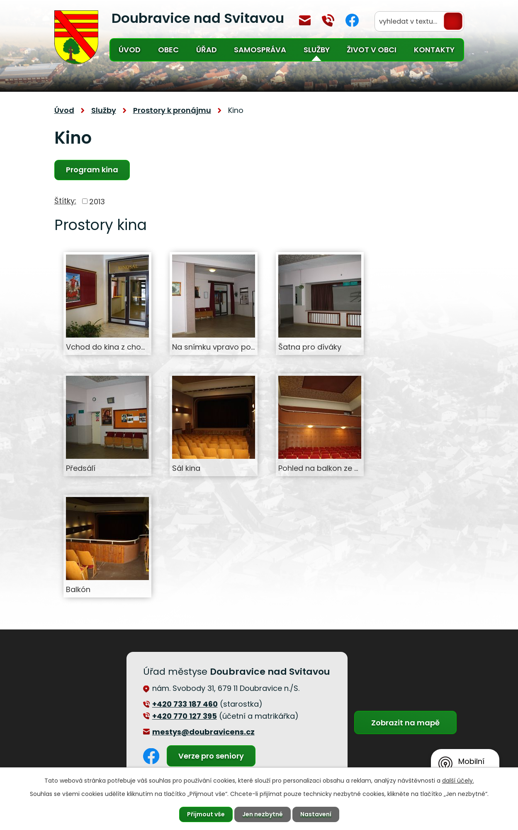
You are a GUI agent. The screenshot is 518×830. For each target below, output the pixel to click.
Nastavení (315, 814)
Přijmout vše (206, 814)
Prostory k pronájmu (172, 110)
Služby (317, 49)
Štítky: (65, 201)
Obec (168, 49)
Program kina (92, 169)
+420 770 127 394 (328, 20)
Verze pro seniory (211, 756)
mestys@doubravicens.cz (305, 20)
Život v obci (371, 49)
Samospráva (260, 49)
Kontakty (434, 49)
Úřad (206, 49)
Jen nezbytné (262, 814)
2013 (97, 201)
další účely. (458, 780)
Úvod (130, 49)
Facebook (352, 20)
